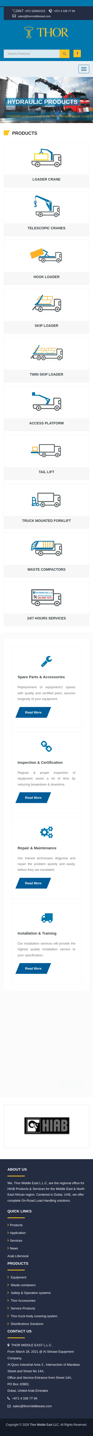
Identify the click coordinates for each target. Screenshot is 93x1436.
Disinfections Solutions (25, 1324)
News (12, 1248)
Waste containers (21, 1285)
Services (14, 1240)
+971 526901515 (35, 11)
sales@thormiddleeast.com (34, 16)
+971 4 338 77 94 (64, 11)
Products (15, 1225)
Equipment (16, 1277)
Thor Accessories (21, 1300)
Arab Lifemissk (18, 1256)
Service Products (21, 1308)
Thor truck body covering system (32, 1316)
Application (16, 1233)
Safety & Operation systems (29, 1293)
